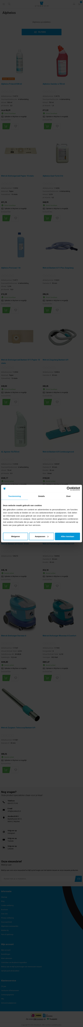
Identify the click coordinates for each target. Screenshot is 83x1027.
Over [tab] (68, 496)
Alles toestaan (67, 536)
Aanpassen (41, 536)
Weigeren (15, 536)
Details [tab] (41, 496)
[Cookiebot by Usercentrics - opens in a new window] (68, 489)
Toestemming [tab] (14, 496)
